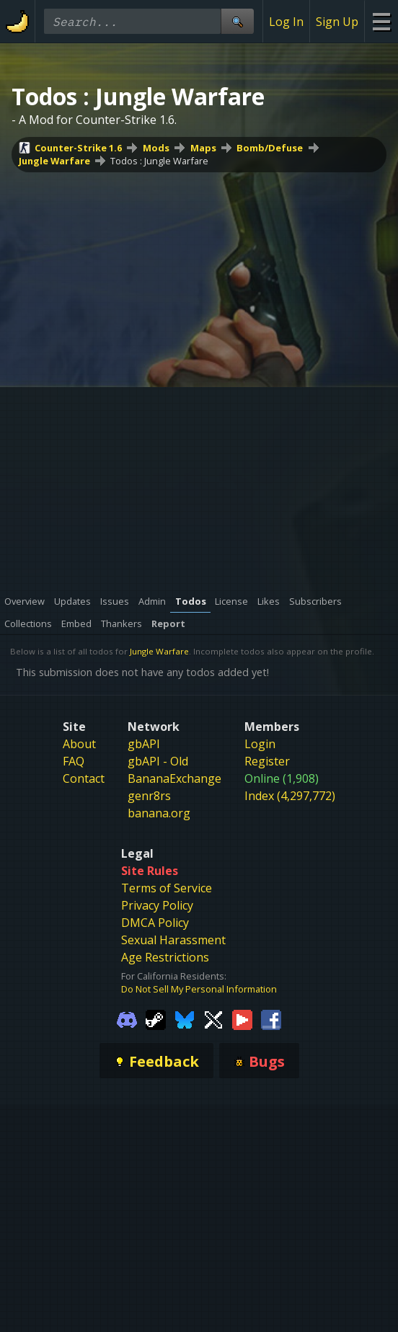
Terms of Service (166, 888)
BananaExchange (174, 778)
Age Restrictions (165, 957)
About (79, 744)
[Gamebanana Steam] (155, 1018)
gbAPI (144, 744)
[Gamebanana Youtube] (242, 1018)
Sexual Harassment (173, 940)
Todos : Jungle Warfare (159, 160)
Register (267, 761)
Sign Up (337, 22)
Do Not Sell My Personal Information (199, 988)
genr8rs (149, 796)
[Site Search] (237, 21)
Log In (286, 22)
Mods (156, 147)
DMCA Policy (155, 923)
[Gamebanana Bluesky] (184, 1018)
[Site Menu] (381, 21)
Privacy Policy (157, 905)
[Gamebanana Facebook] (271, 1018)
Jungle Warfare (54, 160)
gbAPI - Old (158, 761)
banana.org (159, 813)
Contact (84, 778)
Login (259, 744)
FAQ (73, 761)
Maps (203, 147)
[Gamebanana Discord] (126, 1018)
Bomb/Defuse (269, 147)
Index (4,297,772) (289, 796)
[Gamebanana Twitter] (213, 1018)
